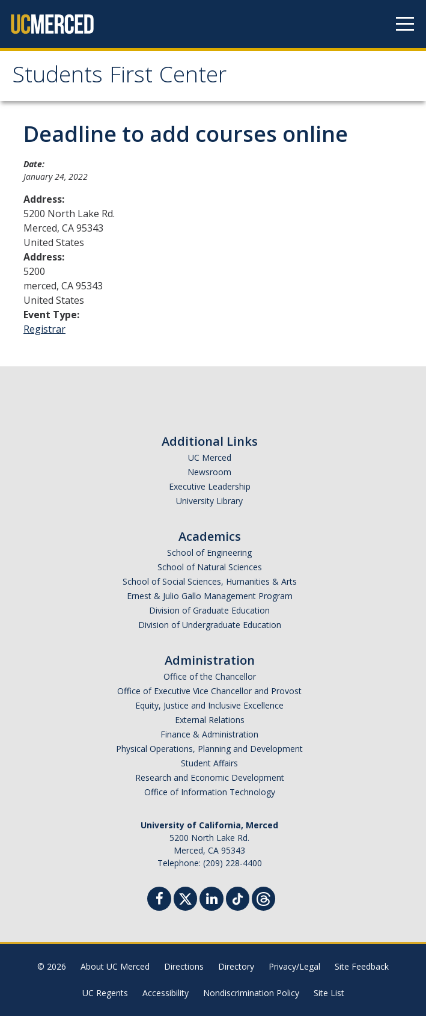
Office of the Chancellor (209, 676)
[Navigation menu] (405, 24)
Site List (329, 993)
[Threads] (263, 897)
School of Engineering (209, 552)
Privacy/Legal (294, 966)
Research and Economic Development (209, 777)
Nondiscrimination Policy (251, 993)
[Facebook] (159, 900)
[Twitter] (185, 897)
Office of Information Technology (209, 792)
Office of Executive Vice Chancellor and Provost (209, 691)
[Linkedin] (211, 900)
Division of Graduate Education (209, 610)
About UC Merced (115, 966)
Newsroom (209, 472)
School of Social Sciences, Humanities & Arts (210, 581)
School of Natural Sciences (209, 567)
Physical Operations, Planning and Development (209, 748)
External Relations (210, 719)
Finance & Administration (209, 734)
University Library (209, 500)
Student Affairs (209, 763)
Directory (236, 966)
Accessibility (165, 993)
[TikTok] (238, 897)
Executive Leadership (210, 486)
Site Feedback (362, 966)
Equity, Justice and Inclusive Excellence (209, 705)
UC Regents (105, 993)
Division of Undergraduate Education (209, 624)
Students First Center (119, 77)
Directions (184, 966)
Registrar (44, 329)
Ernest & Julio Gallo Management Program (210, 596)
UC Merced (209, 457)
